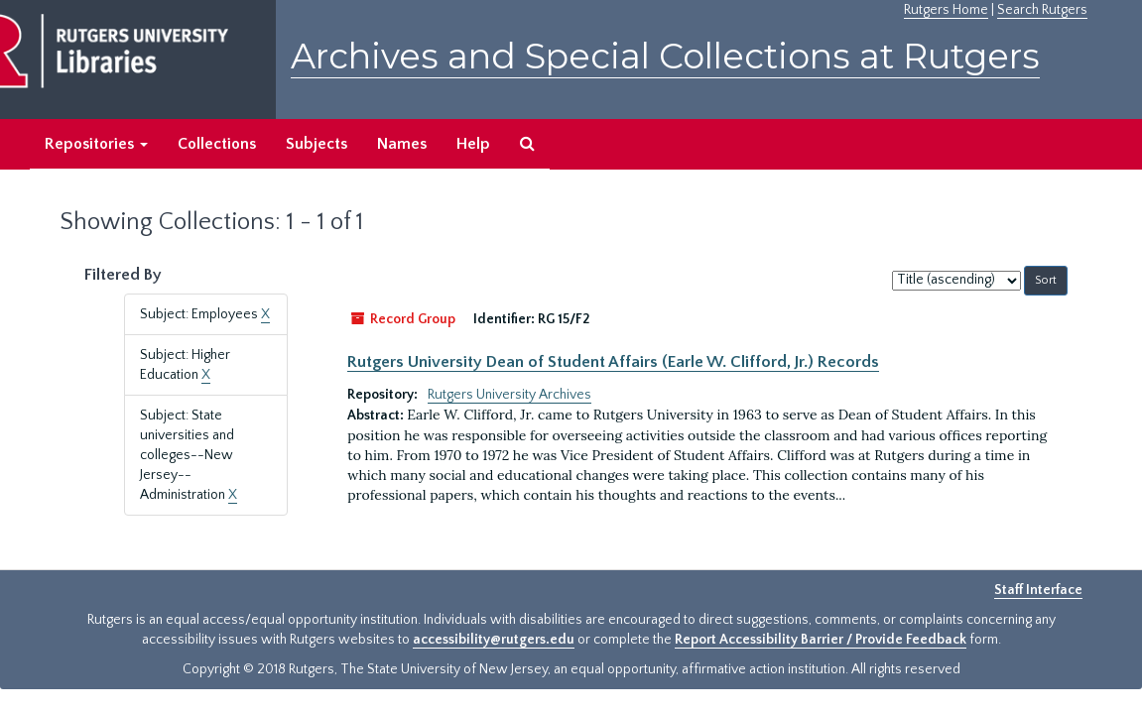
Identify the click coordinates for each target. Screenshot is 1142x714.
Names (402, 144)
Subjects (316, 144)
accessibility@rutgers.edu (493, 640)
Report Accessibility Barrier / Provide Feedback (820, 640)
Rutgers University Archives (509, 395)
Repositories (96, 144)
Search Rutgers (1042, 10)
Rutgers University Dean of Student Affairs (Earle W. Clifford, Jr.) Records (613, 362)
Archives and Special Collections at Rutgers (665, 56)
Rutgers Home (946, 10)
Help (473, 144)
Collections (217, 144)
